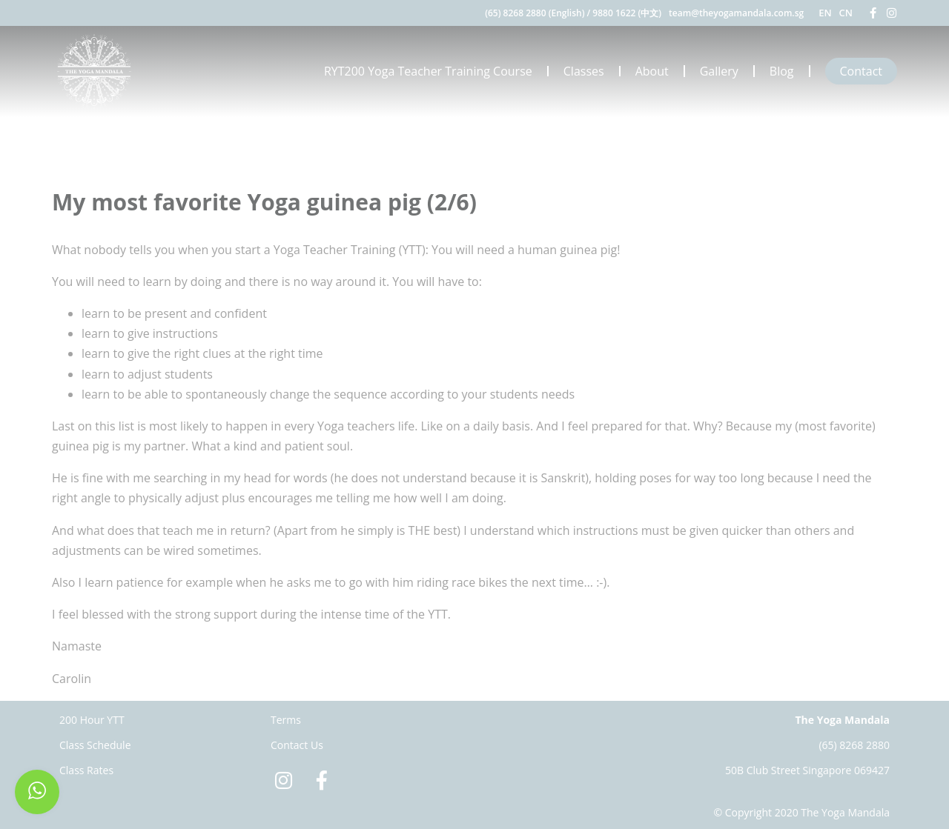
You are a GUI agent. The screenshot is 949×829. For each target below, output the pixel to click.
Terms (286, 720)
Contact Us (297, 745)
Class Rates (86, 770)
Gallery (719, 71)
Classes (583, 71)
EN (825, 12)
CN (846, 12)
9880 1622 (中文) (626, 13)
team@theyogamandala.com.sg (736, 13)
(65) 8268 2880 (854, 745)
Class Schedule (95, 745)
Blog (782, 71)
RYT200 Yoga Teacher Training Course (428, 71)
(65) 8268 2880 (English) (534, 13)
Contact (861, 71)
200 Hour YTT (92, 720)
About (652, 71)
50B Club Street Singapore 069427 (807, 770)
